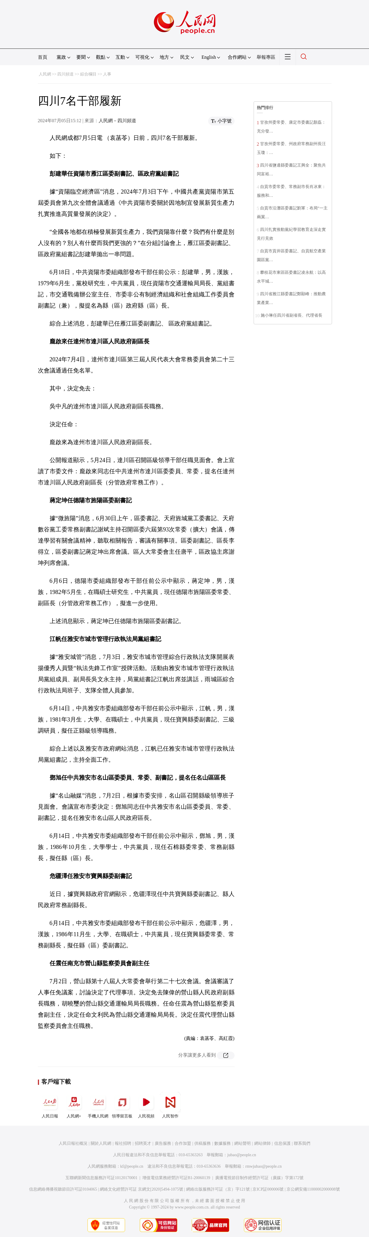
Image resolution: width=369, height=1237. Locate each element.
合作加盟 (183, 1143)
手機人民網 (98, 1105)
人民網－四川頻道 (117, 120)
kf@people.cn (132, 1166)
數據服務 (222, 1143)
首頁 (42, 57)
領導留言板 (122, 1105)
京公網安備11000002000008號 (313, 1189)
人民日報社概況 (73, 1143)
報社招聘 (123, 1143)
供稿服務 (202, 1143)
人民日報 (50, 1105)
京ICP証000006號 (268, 1189)
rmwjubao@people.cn (263, 1166)
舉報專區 (266, 57)
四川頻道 (65, 74)
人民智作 (170, 1105)
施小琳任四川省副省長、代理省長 (291, 315)
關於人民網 (101, 1143)
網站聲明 (242, 1143)
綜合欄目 (88, 74)
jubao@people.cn (241, 1155)
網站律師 (262, 1143)
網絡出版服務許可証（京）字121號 (218, 1189)
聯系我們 (302, 1143)
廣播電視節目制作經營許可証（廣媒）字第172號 (259, 1178)
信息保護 (282, 1143)
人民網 (45, 74)
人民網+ (74, 1105)
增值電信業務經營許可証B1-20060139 (176, 1178)
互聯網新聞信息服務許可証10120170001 (101, 1178)
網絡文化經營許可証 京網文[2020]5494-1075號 (141, 1189)
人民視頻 (146, 1105)
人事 (107, 74)
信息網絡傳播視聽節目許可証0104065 (63, 1189)
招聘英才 (143, 1143)
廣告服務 (163, 1143)
